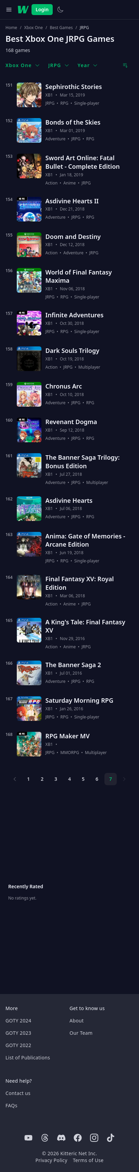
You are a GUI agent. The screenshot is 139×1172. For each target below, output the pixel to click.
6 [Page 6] (97, 779)
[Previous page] (15, 779)
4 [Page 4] (69, 779)
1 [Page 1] (28, 779)
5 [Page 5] (83, 779)
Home (11, 27)
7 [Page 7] (110, 779)
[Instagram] (94, 1138)
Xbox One (33, 27)
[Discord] (61, 1138)
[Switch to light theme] (60, 9)
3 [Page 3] (55, 779)
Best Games (61, 27)
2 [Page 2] (42, 779)
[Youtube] (28, 1138)
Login (42, 9)
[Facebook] (78, 1138)
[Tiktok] (110, 1138)
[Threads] (45, 1138)
